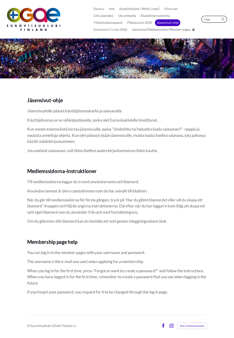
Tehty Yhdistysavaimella (192, 325)
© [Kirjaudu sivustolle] (28, 326)
